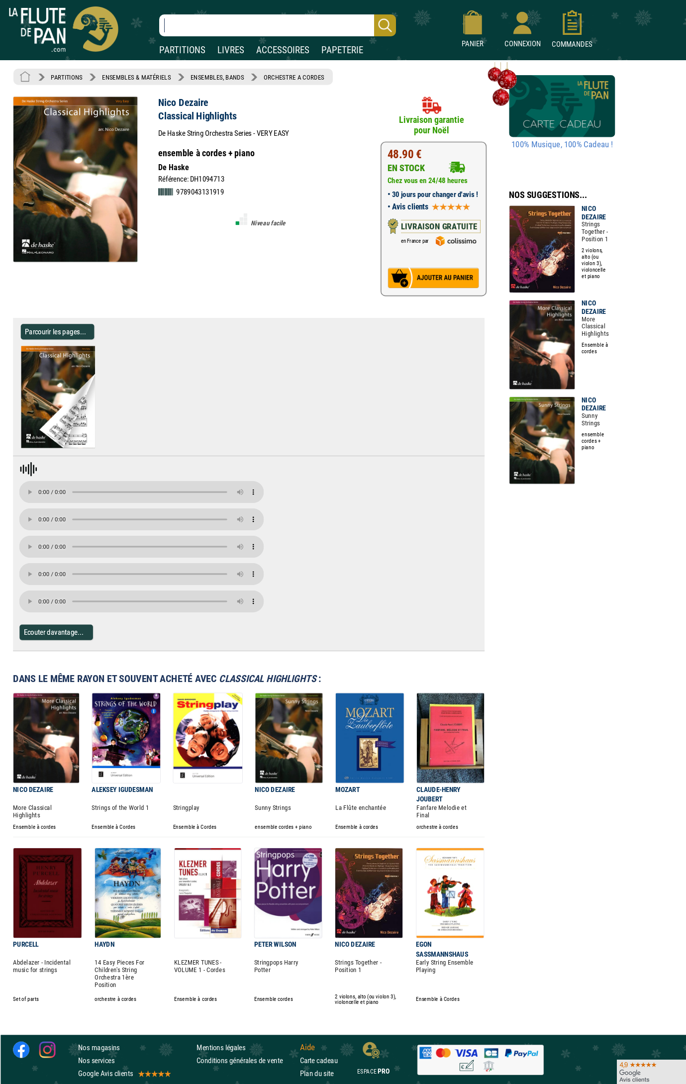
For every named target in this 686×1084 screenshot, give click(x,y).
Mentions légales (220, 1047)
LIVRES (230, 50)
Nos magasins (99, 1047)
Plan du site (317, 1073)
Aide (307, 1047)
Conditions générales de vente (245, 1060)
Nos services (96, 1060)
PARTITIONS (182, 50)
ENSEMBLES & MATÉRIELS (136, 77)
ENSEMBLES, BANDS (217, 77)
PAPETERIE (342, 50)
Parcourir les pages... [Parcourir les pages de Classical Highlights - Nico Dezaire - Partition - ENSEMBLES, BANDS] (55, 331)
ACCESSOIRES (282, 50)
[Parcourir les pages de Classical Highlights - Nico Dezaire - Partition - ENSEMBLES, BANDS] (99, 446)
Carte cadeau (319, 1060)
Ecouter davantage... (54, 632)
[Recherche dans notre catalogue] (277, 25)
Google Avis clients (124, 1073)
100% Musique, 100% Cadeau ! (562, 145)
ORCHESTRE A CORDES (294, 77)
